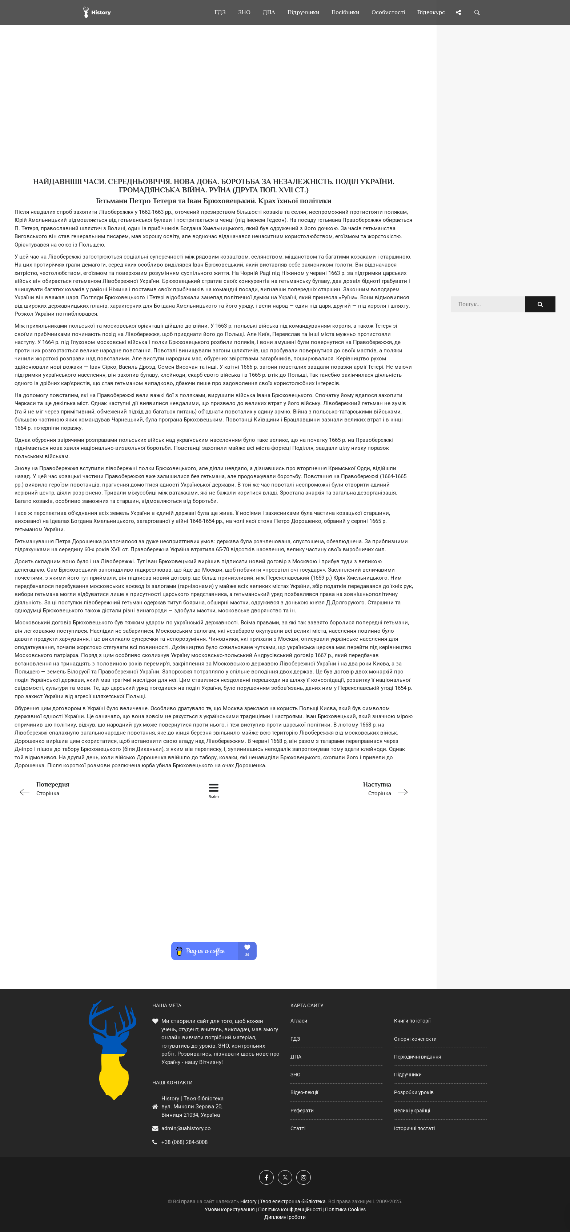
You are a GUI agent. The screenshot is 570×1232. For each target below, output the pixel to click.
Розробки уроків (414, 1092)
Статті (297, 1128)
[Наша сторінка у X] (285, 1177)
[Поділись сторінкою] (458, 12)
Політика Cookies (345, 1209)
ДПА (295, 1057)
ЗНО (295, 1074)
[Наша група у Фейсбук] (266, 1177)
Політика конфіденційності (290, 1209)
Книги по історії (412, 1021)
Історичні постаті (414, 1128)
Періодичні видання (417, 1057)
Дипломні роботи (285, 1217)
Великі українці (412, 1110)
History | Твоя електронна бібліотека (283, 1201)
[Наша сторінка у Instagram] (303, 1177)
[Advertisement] (214, 113)
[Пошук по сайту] (477, 12)
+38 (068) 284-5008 (184, 1142)
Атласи (298, 1021)
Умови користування (230, 1209)
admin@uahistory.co (186, 1128)
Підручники (408, 1074)
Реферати (302, 1110)
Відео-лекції (304, 1092)
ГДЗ (295, 1039)
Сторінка (94, 788)
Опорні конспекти (415, 1039)
